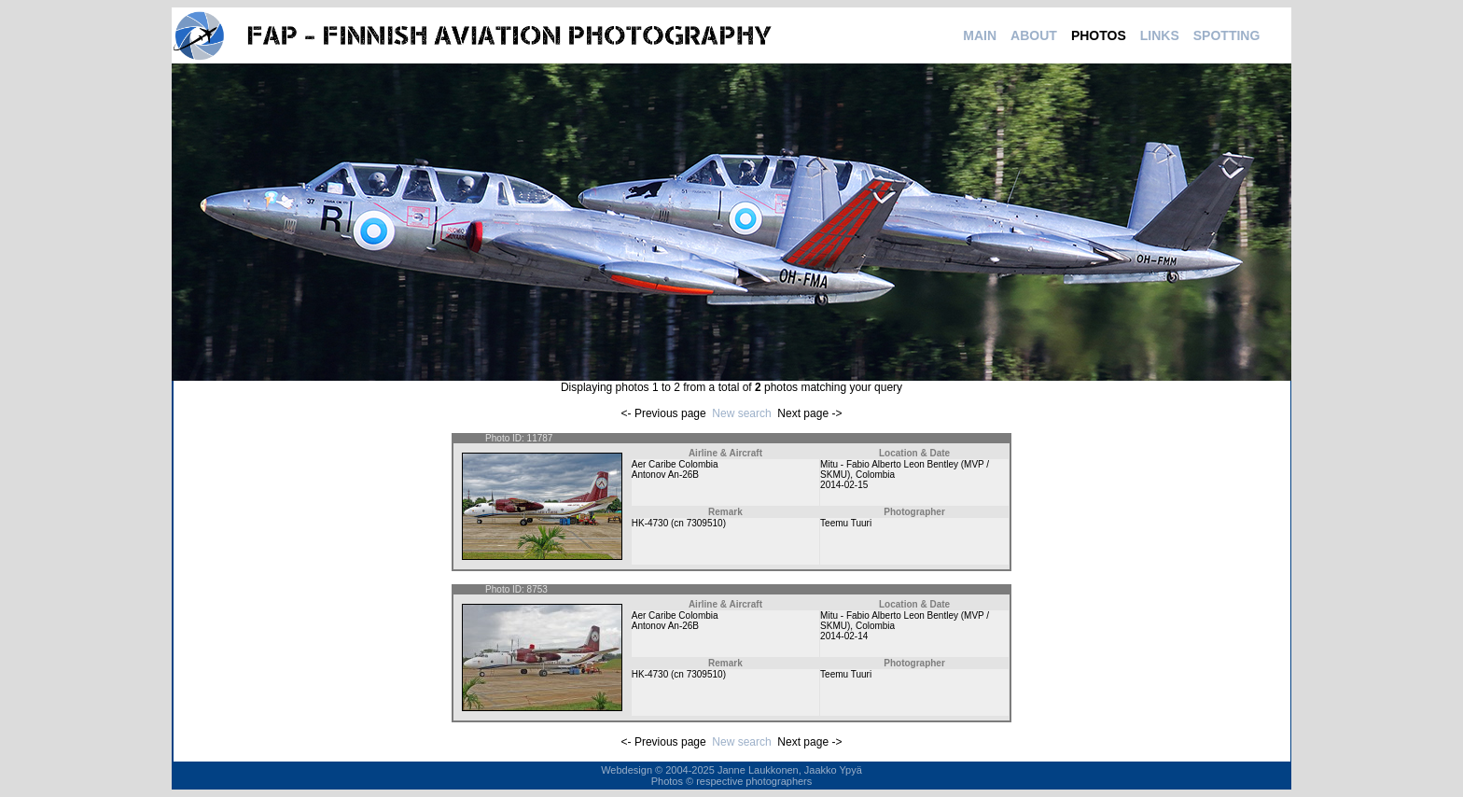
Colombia (875, 474)
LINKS (1159, 35)
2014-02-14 (844, 636)
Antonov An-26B (665, 474)
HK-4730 (650, 523)
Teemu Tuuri (845, 523)
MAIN (979, 35)
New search (741, 413)
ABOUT (1033, 35)
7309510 (705, 523)
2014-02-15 (844, 485)
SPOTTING (1227, 35)
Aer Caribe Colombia (675, 464)
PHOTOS (1098, 35)
